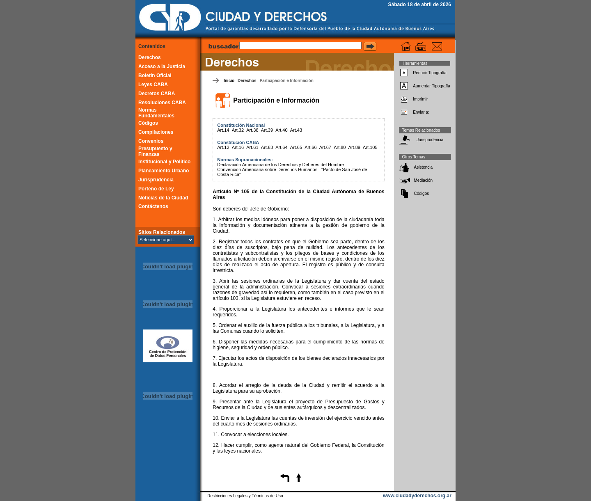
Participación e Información (287, 80)
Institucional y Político (164, 162)
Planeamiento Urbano (163, 171)
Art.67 (325, 147)
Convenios (150, 141)
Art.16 (238, 147)
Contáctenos (153, 206)
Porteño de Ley (156, 189)
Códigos (148, 123)
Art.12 (223, 147)
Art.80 (340, 147)
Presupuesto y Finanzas (155, 151)
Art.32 (238, 130)
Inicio (229, 80)
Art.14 (223, 130)
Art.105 (370, 147)
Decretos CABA (156, 93)
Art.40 (281, 130)
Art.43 (296, 130)
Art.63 (267, 147)
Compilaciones (155, 132)
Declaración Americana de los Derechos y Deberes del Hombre (280, 164)
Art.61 (252, 147)
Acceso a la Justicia (161, 66)
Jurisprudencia (156, 180)
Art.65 (296, 147)
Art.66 (310, 147)
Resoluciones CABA (162, 102)
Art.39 (267, 130)
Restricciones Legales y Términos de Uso (245, 496)
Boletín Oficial (155, 75)
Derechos (149, 57)
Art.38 (252, 130)
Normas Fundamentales (156, 113)
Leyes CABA (153, 84)
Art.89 (354, 147)
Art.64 (281, 147)
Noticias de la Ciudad (163, 198)
